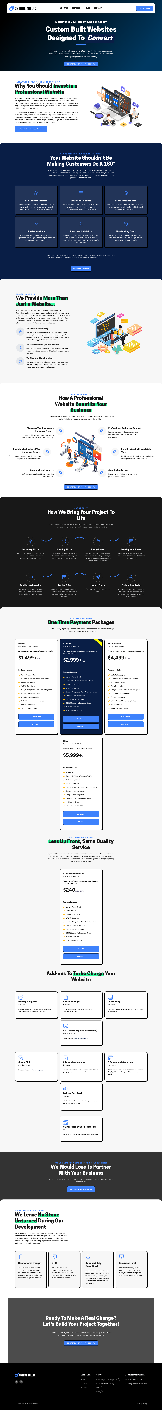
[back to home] (22, 8)
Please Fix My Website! (81, 268)
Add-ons (35, 724)
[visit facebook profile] (16, 1382)
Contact (98, 8)
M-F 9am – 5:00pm (133, 1379)
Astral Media (33, 1404)
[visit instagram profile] (21, 1382)
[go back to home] (26, 1375)
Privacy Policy (142, 1404)
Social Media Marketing (105, 1384)
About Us (64, 8)
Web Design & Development (106, 1380)
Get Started (36, 717)
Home (82, 1380)
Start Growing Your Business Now (81, 64)
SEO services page (81, 1038)
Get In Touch (144, 8)
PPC (97, 1388)
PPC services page (36, 1070)
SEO (98, 1392)
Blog (88, 8)
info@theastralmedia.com (136, 1383)
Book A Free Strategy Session (31, 129)
